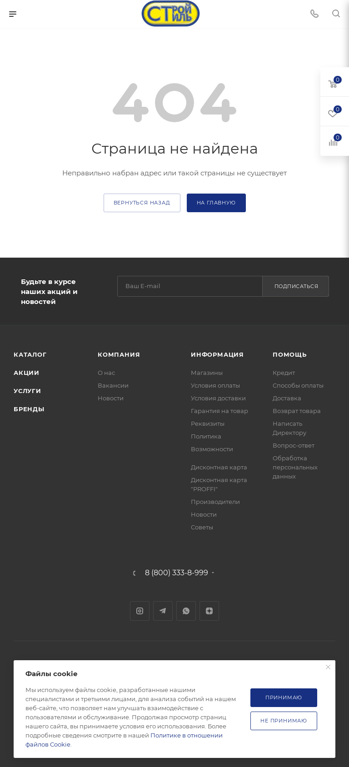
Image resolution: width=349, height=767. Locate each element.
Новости (111, 398)
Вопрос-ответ (293, 445)
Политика (206, 436)
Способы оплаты (298, 385)
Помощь (290, 354)
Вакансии (113, 385)
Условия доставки (218, 398)
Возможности (212, 449)
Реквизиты (207, 423)
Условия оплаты (215, 385)
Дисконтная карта (219, 467)
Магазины (207, 372)
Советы (202, 527)
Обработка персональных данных (295, 467)
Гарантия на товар (219, 410)
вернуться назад (142, 202)
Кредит (284, 372)
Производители (215, 501)
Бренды (29, 409)
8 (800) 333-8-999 (176, 573)
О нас (106, 372)
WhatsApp (186, 611)
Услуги (27, 390)
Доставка (287, 398)
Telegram (163, 611)
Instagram (140, 611)
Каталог (30, 354)
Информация (217, 354)
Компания (119, 354)
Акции (27, 372)
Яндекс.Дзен (209, 611)
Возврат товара (297, 410)
